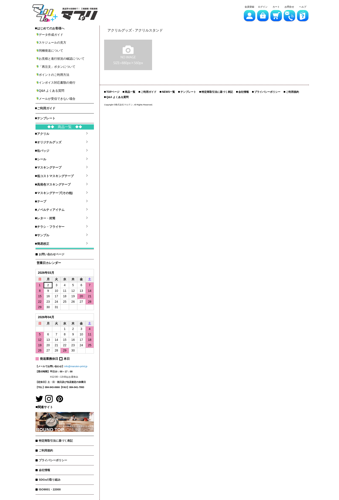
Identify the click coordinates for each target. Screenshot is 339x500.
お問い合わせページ (51, 254)
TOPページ (112, 91)
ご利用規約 (46, 450)
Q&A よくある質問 (117, 97)
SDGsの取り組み (50, 479)
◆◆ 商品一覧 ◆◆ (64, 127)
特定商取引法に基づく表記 (56, 440)
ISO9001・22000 (50, 489)
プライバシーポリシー (53, 460)
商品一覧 (130, 91)
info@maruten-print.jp (75, 366)
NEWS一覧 (168, 91)
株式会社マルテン (124, 104)
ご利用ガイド (148, 91)
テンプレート (188, 91)
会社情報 (44, 470)
